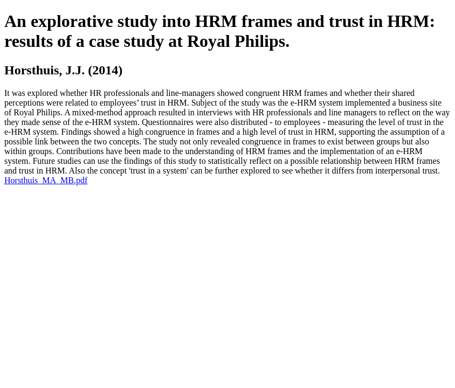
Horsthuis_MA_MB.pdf (45, 180)
